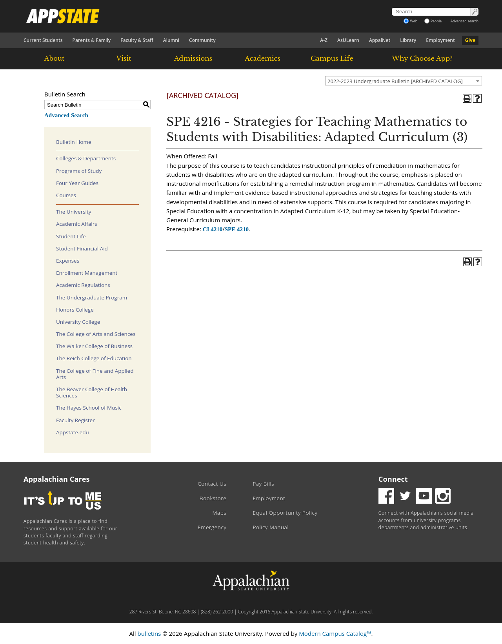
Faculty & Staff (136, 40)
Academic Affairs (76, 223)
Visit (123, 58)
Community (202, 40)
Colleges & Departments (86, 158)
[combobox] (403, 80)
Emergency (212, 527)
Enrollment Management (86, 272)
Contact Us (212, 483)
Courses (66, 195)
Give (470, 40)
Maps (220, 512)
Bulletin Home (73, 141)
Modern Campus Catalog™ (335, 633)
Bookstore (213, 498)
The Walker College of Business (94, 346)
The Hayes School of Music (89, 407)
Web (410, 21)
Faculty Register (75, 420)
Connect (393, 479)
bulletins (149, 633)
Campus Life (332, 58)
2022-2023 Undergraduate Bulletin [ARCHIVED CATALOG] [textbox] (395, 81)
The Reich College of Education (94, 358)
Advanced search (464, 21)
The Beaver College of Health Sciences (91, 392)
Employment (440, 40)
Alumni (171, 40)
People (433, 21)
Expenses (67, 260)
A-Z (323, 40)
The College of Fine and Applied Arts (94, 374)
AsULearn (348, 40)
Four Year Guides (77, 183)
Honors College (75, 309)
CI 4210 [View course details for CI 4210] (212, 229)
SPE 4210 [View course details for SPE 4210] (237, 229)
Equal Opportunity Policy (285, 512)
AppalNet (379, 40)
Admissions (193, 58)
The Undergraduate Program (91, 297)
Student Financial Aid (82, 248)
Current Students (43, 40)
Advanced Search (66, 115)
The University (73, 211)
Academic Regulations (83, 284)
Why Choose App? (422, 58)
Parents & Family (92, 40)
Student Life (71, 236)
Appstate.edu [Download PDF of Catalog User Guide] (72, 432)
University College (78, 321)
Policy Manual (271, 527)
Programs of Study (79, 170)
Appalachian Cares (57, 479)
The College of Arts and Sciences (95, 333)
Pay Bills (263, 483)
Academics (262, 58)
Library (408, 40)
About (54, 58)
